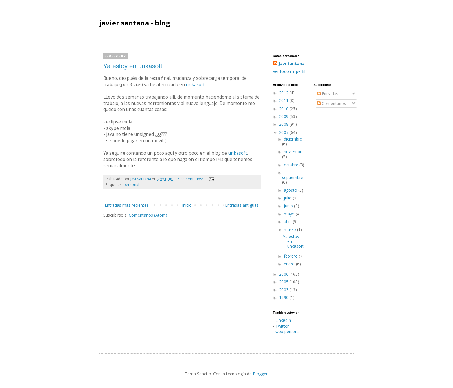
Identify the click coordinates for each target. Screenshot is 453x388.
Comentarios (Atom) (148, 215)
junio (289, 205)
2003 (284, 289)
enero (290, 264)
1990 (284, 297)
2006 (284, 274)
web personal (288, 331)
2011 (284, 100)
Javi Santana (292, 63)
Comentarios (331, 103)
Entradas (327, 93)
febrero (291, 256)
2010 (284, 108)
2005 (284, 281)
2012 (284, 92)
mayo (290, 214)
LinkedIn (283, 320)
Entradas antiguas (242, 205)
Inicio (187, 205)
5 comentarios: (191, 178)
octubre (291, 164)
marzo (290, 229)
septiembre (292, 177)
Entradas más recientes (127, 205)
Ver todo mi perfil (289, 71)
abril (288, 221)
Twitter (282, 326)
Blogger (260, 373)
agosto (291, 190)
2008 (284, 124)
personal (131, 184)
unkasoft (237, 153)
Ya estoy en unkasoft (132, 66)
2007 (284, 132)
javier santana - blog (134, 22)
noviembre (294, 151)
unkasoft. (196, 85)
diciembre (293, 139)
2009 (284, 116)
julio (288, 198)
